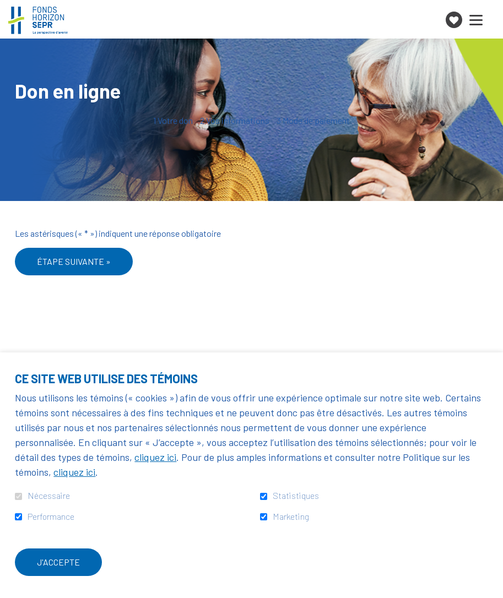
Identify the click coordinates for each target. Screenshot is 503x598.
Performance (51, 516)
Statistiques (296, 496)
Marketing (291, 516)
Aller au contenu (8, 8)
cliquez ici (155, 457)
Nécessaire (49, 496)
